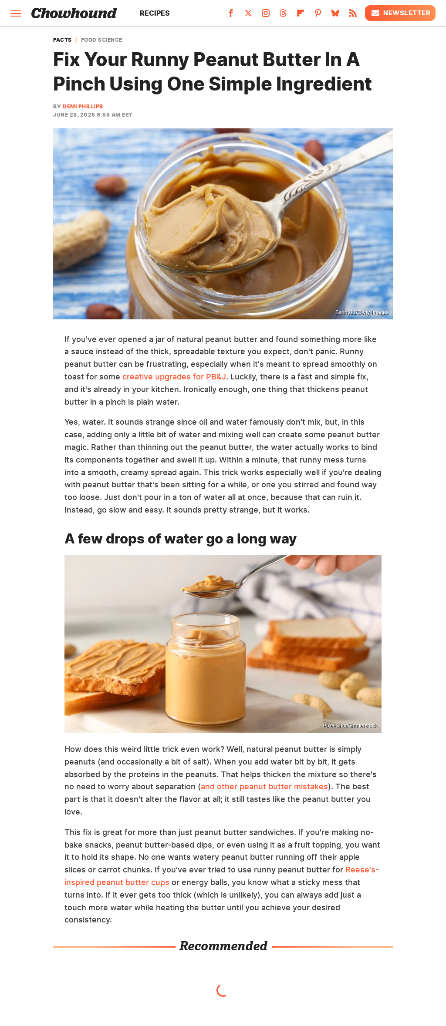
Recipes (155, 13)
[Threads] (283, 15)
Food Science (101, 40)
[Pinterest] (318, 15)
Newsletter (400, 13)
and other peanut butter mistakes (264, 786)
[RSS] (353, 15)
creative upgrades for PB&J (174, 376)
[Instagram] (265, 15)
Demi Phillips (83, 106)
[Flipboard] (300, 15)
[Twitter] (248, 15)
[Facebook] (231, 15)
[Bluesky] (335, 15)
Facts (62, 40)
